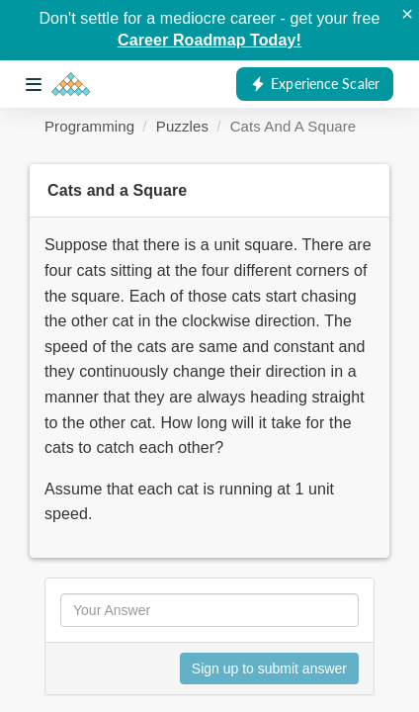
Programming (89, 126)
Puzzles (182, 126)
